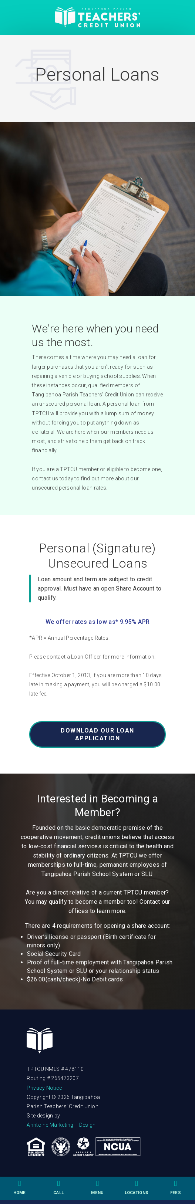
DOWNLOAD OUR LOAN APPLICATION (97, 734)
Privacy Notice (44, 1088)
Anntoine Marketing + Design (61, 1125)
